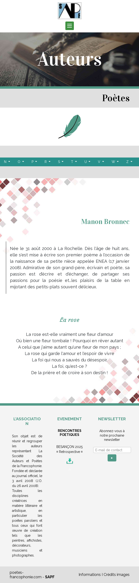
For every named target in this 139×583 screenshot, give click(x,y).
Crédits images (117, 574)
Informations (90, 574)
